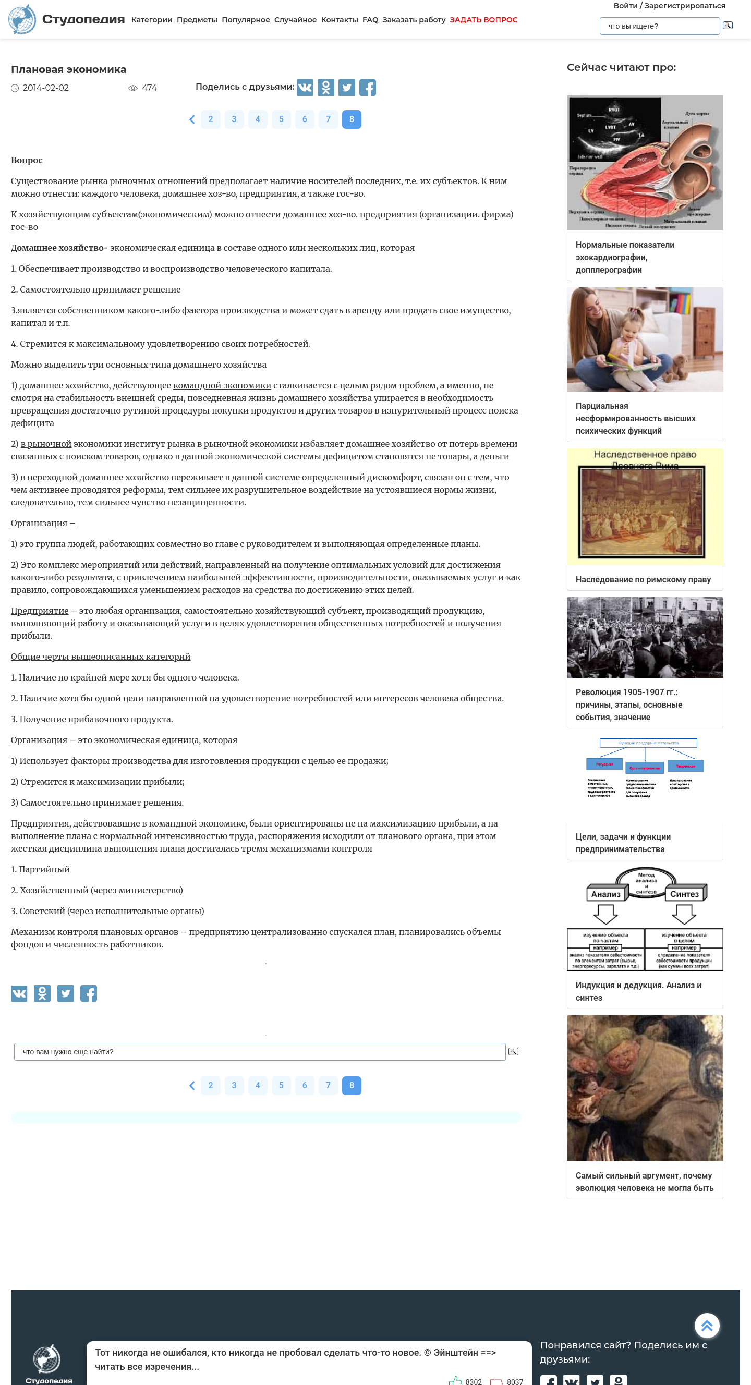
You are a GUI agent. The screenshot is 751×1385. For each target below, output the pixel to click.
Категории (152, 20)
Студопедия (66, 19)
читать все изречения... (147, 1366)
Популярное (246, 20)
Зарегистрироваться (685, 5)
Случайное (295, 20)
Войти (626, 5)
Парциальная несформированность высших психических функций (636, 418)
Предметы (197, 20)
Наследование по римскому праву (643, 580)
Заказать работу (414, 20)
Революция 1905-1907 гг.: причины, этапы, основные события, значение (629, 704)
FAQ (370, 20)
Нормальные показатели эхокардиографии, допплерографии (625, 257)
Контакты (339, 20)
